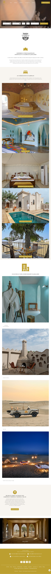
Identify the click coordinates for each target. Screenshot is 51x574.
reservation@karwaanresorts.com (18, 553)
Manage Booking (33, 568)
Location (21, 2)
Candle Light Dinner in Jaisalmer (21, 568)
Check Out (14, 21)
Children (27, 21)
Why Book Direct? (8, 25)
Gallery (33, 2)
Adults (23, 21)
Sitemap (16, 571)
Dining (15, 2)
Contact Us (27, 2)
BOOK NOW (46, 2)
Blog (44, 566)
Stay (11, 2)
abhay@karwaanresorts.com (35, 553)
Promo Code (33, 21)
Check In (4, 21)
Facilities (25, 566)
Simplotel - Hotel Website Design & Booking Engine (27, 571)
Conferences (19, 566)
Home (7, 566)
